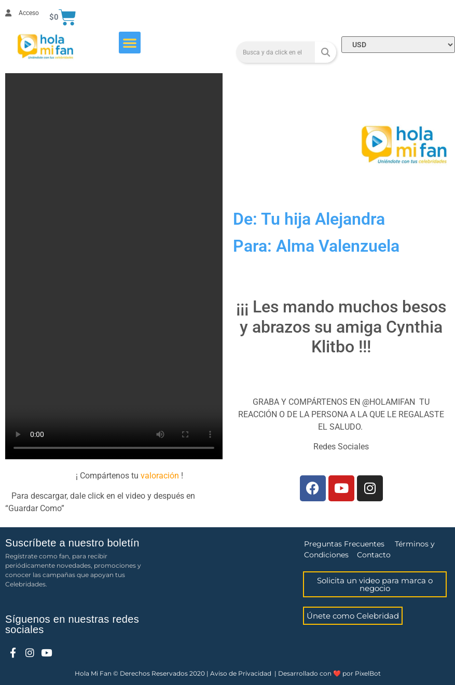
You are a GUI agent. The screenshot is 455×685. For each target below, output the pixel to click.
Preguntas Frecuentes (344, 544)
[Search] (325, 52)
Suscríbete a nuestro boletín (72, 543)
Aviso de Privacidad (240, 673)
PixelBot (368, 673)
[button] (130, 42)
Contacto (374, 554)
